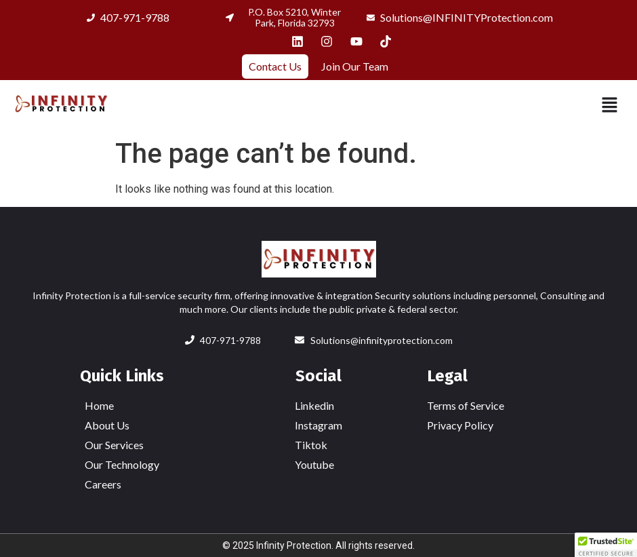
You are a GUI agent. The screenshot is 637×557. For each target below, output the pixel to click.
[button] (609, 106)
